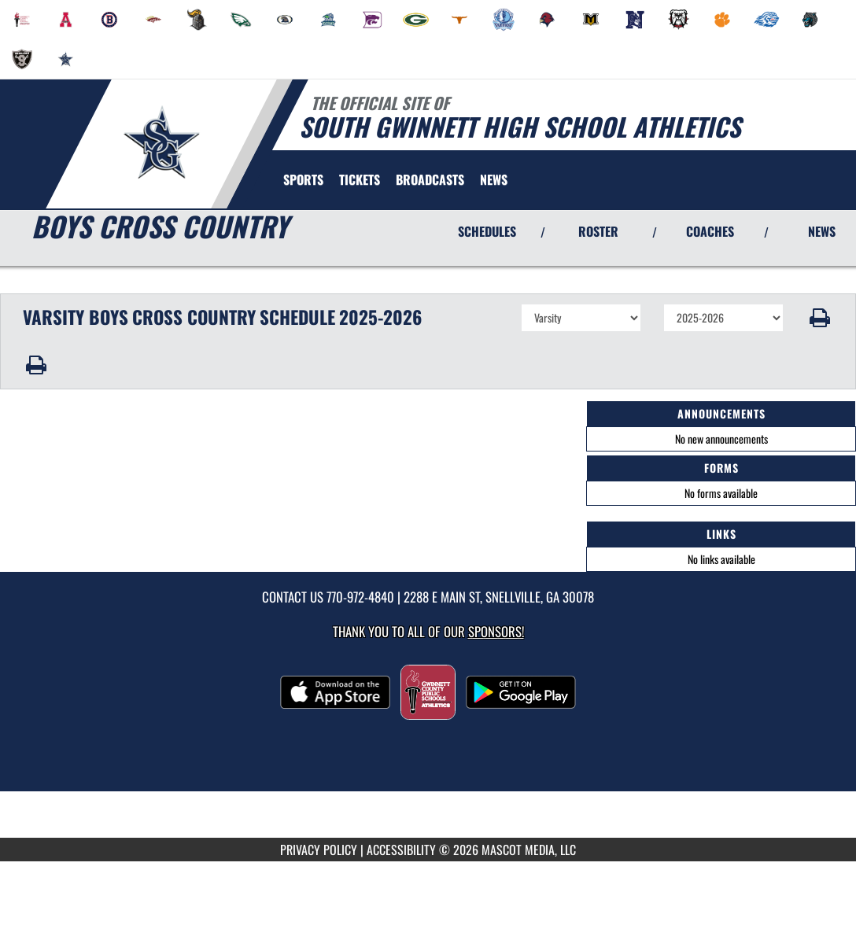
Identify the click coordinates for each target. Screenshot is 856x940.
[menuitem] (22, 19)
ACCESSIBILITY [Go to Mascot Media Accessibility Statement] (401, 849)
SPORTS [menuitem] (303, 179)
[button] (820, 318)
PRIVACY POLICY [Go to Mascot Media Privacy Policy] (318, 849)
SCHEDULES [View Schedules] (487, 231)
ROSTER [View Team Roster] (598, 231)
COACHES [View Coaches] (710, 231)
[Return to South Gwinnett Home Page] (162, 142)
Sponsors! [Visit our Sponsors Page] (496, 631)
